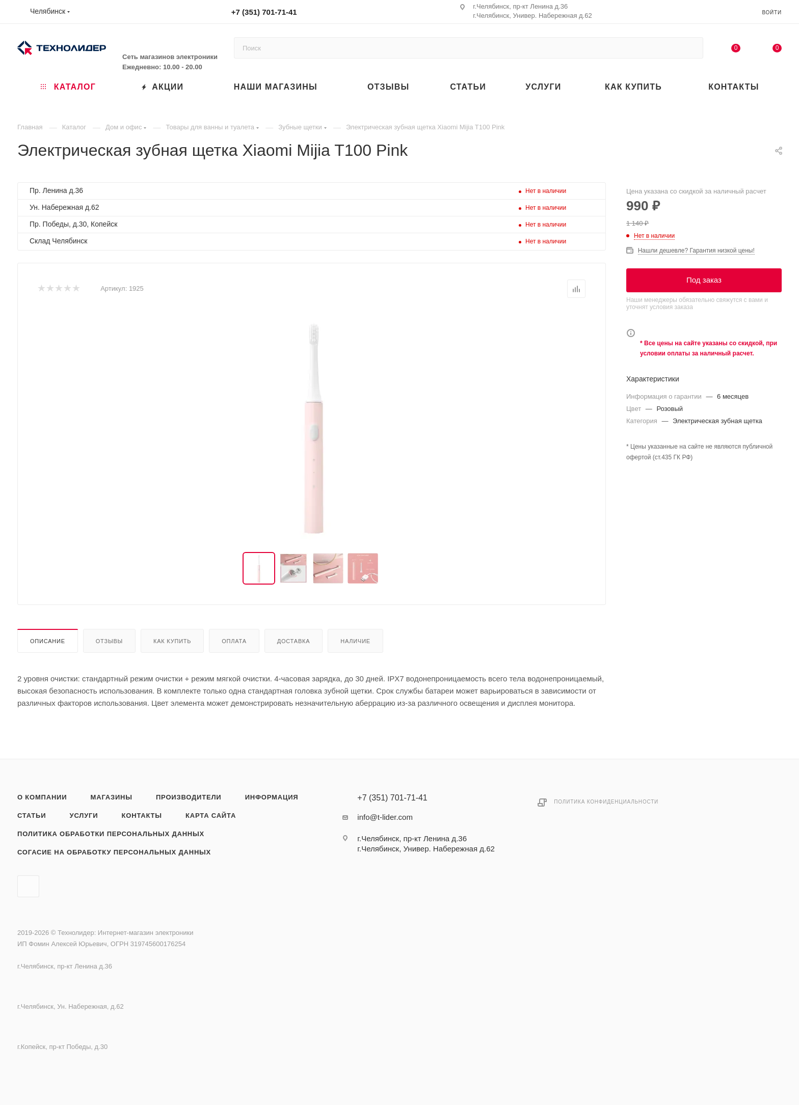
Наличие (355, 641)
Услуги (84, 815)
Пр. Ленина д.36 (56, 190)
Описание (47, 641)
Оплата (234, 641)
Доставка (293, 641)
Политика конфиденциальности (606, 802)
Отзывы (109, 641)
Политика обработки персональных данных (110, 834)
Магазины (111, 797)
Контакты (142, 815)
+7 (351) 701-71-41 (264, 12)
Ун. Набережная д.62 (64, 207)
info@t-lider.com (385, 817)
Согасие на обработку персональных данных (114, 852)
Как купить (172, 641)
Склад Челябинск (58, 241)
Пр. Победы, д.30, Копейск (73, 224)
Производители (189, 797)
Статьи (31, 815)
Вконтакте (28, 886)
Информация (272, 797)
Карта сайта (210, 815)
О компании (42, 797)
